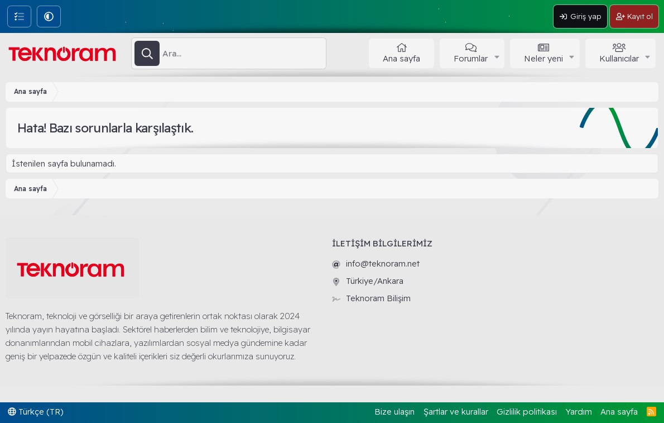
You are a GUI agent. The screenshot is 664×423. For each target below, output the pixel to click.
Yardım (579, 411)
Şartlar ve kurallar (456, 411)
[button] (49, 16)
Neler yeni (543, 58)
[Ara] (244, 54)
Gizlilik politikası (527, 411)
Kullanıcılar (619, 58)
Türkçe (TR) (36, 411)
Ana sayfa (401, 58)
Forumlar (471, 58)
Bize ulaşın (394, 411)
